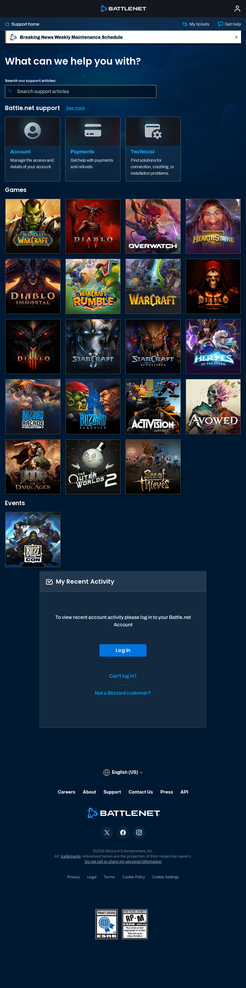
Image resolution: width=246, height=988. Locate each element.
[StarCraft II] (93, 347)
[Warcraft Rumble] (93, 286)
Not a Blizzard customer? (123, 693)
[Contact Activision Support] (153, 407)
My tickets (196, 24)
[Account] (32, 149)
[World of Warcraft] (33, 226)
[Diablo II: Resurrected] (213, 286)
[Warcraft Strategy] (153, 286)
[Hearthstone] (213, 226)
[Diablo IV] (93, 226)
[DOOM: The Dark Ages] (33, 467)
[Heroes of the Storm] (213, 347)
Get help (229, 24)
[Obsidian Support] (213, 407)
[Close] (236, 37)
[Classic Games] (93, 407)
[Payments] (93, 149)
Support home (22, 24)
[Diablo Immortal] (33, 286)
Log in (123, 650)
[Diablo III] (33, 347)
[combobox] (80, 91)
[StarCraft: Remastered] (153, 347)
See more (75, 108)
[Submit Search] (10, 91)
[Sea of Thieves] (153, 467)
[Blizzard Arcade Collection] (33, 407)
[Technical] (153, 149)
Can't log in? (123, 676)
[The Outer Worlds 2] (93, 467)
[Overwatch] (153, 226)
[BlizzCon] (33, 540)
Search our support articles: (30, 81)
